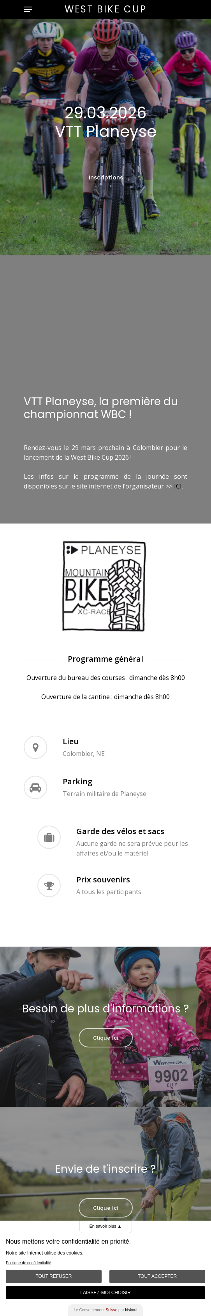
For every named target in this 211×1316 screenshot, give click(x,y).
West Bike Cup (106, 9)
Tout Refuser (53, 1276)
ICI (178, 486)
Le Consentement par (105, 1310)
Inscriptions (105, 177)
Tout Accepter (157, 1276)
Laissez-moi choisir (105, 1292)
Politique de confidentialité (28, 1263)
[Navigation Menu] (28, 9)
